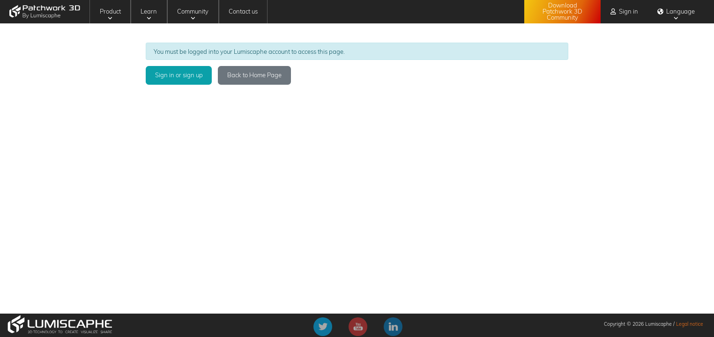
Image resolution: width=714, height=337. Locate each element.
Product (110, 13)
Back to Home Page (254, 75)
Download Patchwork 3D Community (562, 11)
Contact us (243, 11)
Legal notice (689, 324)
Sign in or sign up (179, 75)
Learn (149, 13)
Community (193, 13)
